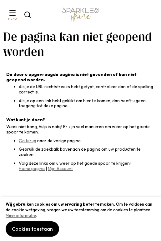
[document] (80, 219)
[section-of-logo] (80, 15)
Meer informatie (21, 215)
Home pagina (32, 168)
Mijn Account (60, 168)
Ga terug (27, 140)
